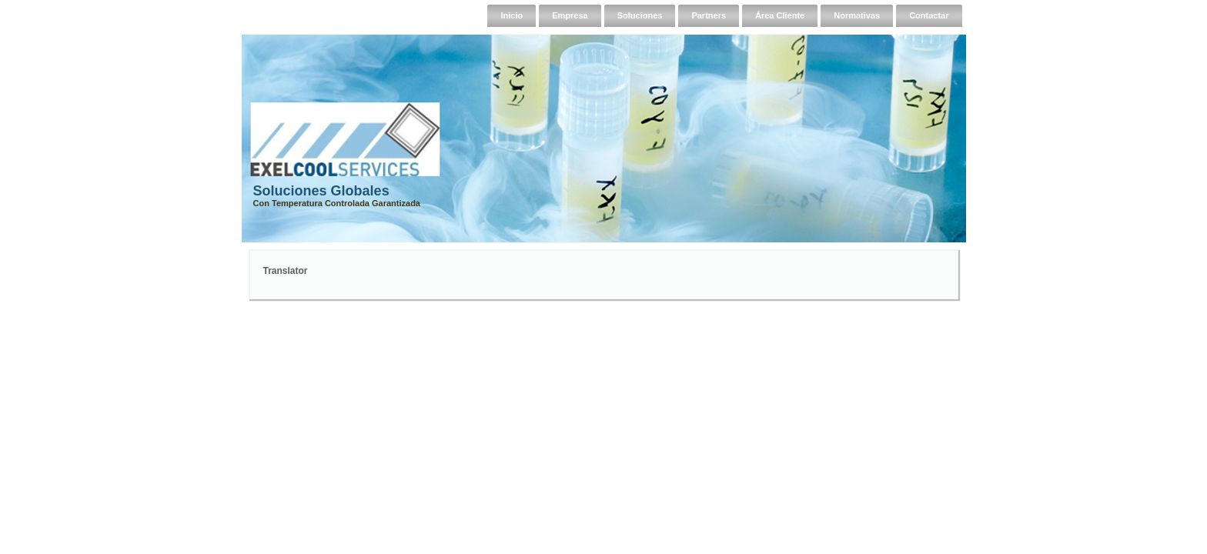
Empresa (569, 15)
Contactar (928, 15)
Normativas (857, 15)
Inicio (511, 15)
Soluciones (640, 15)
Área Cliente (779, 15)
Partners (708, 15)
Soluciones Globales (321, 191)
